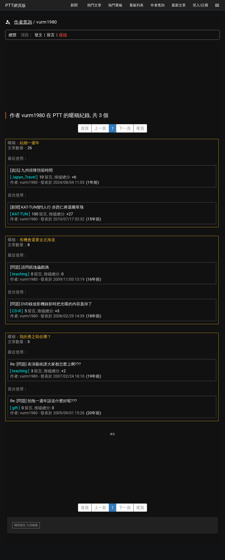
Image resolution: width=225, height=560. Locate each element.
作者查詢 (23, 22)
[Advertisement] (112, 76)
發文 (38, 35)
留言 (51, 35)
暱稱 (63, 35)
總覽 (12, 35)
